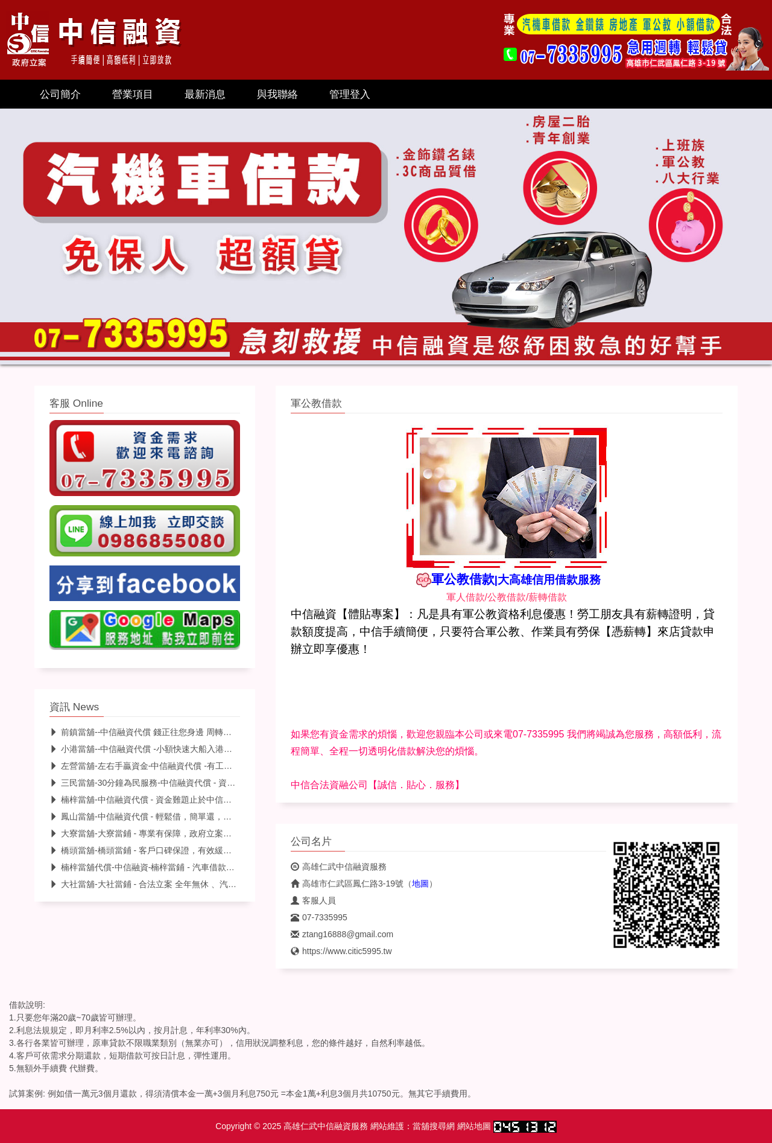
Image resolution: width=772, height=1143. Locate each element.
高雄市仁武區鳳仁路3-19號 (347, 883)
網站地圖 (474, 1126)
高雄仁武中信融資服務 (339, 866)
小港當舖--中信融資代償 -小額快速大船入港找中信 (149, 749)
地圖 (420, 883)
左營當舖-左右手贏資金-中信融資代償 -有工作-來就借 (155, 766)
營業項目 (132, 94)
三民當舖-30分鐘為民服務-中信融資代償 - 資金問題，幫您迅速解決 (180, 783)
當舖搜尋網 (434, 1126)
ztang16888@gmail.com (342, 934)
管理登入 (349, 94)
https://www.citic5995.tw (341, 951)
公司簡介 (60, 94)
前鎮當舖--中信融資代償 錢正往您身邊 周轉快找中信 (153, 732)
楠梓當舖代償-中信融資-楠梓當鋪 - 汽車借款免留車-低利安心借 (172, 867)
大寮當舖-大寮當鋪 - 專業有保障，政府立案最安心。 (153, 833)
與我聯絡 (277, 94)
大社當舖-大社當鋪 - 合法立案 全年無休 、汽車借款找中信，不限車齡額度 (193, 884)
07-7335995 (319, 917)
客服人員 (313, 900)
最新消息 (205, 94)
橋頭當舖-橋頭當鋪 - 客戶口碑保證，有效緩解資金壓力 (157, 850)
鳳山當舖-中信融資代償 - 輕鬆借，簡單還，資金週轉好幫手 (165, 816)
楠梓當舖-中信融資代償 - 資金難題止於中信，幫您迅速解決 (165, 799)
